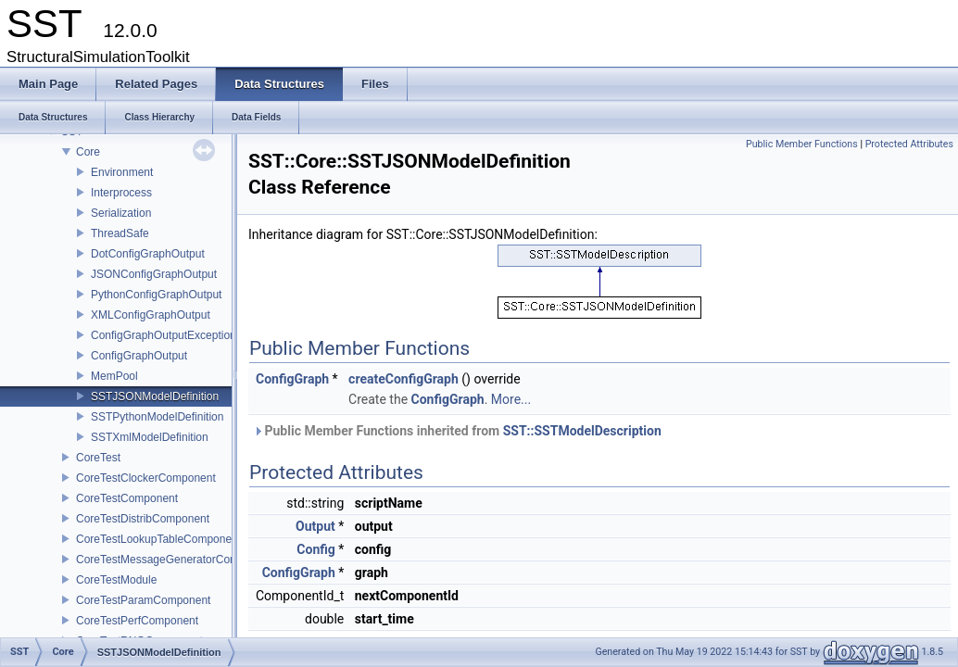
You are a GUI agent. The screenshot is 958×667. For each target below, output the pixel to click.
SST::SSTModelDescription (582, 430)
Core (88, 151)
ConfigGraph (292, 378)
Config (315, 549)
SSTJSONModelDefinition (155, 396)
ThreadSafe (120, 233)
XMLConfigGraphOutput (150, 314)
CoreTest (98, 457)
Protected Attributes (909, 144)
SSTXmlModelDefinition (149, 437)
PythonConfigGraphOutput (156, 294)
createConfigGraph (403, 378)
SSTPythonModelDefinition (157, 416)
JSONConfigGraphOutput (154, 274)
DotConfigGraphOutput (148, 253)
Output (315, 526)
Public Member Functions (802, 144)
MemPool (114, 376)
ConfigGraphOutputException (163, 335)
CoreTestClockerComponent (146, 478)
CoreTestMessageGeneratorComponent (174, 559)
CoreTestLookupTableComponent (158, 539)
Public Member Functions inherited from (457, 430)
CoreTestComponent (127, 498)
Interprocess (121, 192)
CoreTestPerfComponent (137, 620)
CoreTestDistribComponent (142, 518)
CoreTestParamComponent (143, 600)
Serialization (121, 213)
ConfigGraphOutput (139, 355)
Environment (122, 172)
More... (511, 399)
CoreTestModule (116, 579)
